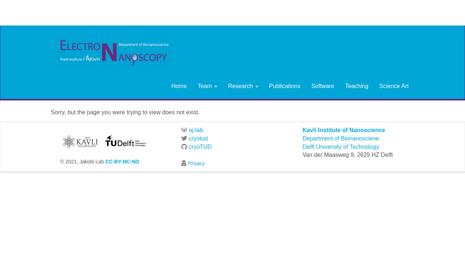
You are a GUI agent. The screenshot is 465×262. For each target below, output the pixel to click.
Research (243, 86)
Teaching (356, 86)
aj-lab (192, 130)
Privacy (196, 163)
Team (207, 86)
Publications (284, 86)
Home (179, 86)
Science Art (394, 86)
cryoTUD (196, 147)
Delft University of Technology (341, 147)
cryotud (194, 138)
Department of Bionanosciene (341, 138)
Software (322, 86)
